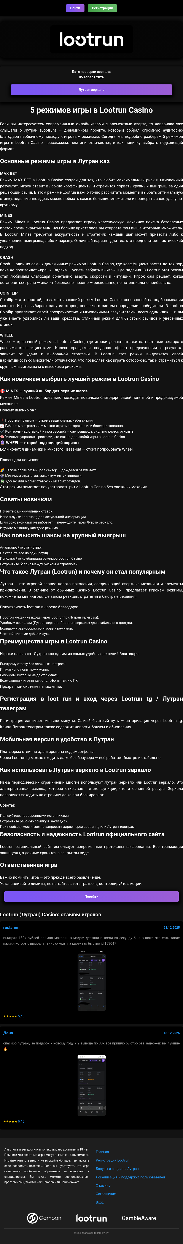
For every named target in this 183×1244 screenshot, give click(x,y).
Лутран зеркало (92, 90)
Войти (75, 8)
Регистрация (102, 8)
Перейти (92, 896)
